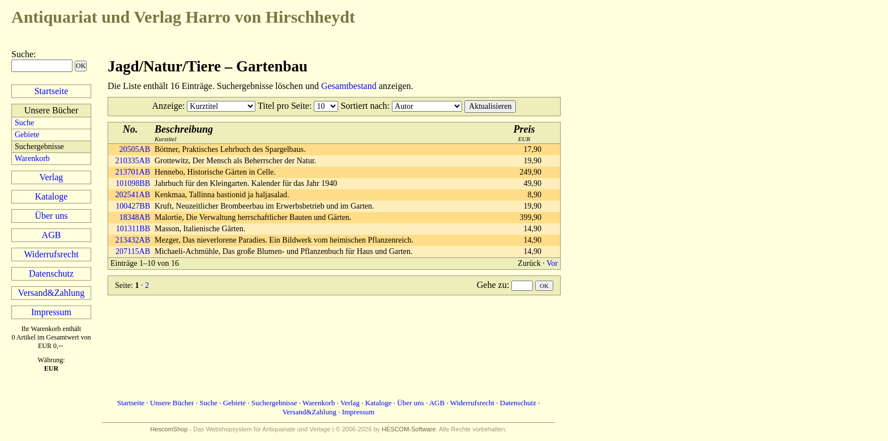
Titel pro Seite (283, 106)
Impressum (51, 312)
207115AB (133, 251)
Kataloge (51, 196)
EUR (524, 133)
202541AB (133, 194)
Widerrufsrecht (51, 254)
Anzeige (167, 106)
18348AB (134, 217)
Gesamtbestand (349, 86)
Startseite (52, 91)
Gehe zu (492, 285)
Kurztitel (184, 133)
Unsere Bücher (172, 402)
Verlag (51, 177)
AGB (51, 235)
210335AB (133, 160)
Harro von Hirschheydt (183, 16)
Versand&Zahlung (51, 293)
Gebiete (27, 134)
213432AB (133, 240)
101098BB (133, 183)
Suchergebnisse (274, 402)
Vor (552, 263)
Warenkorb (32, 158)
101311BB (133, 228)
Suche (22, 54)
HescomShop (168, 429)
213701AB (133, 172)
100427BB (133, 206)
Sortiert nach (363, 106)
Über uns (51, 215)
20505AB (134, 149)
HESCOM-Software (409, 429)
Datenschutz (51, 273)
